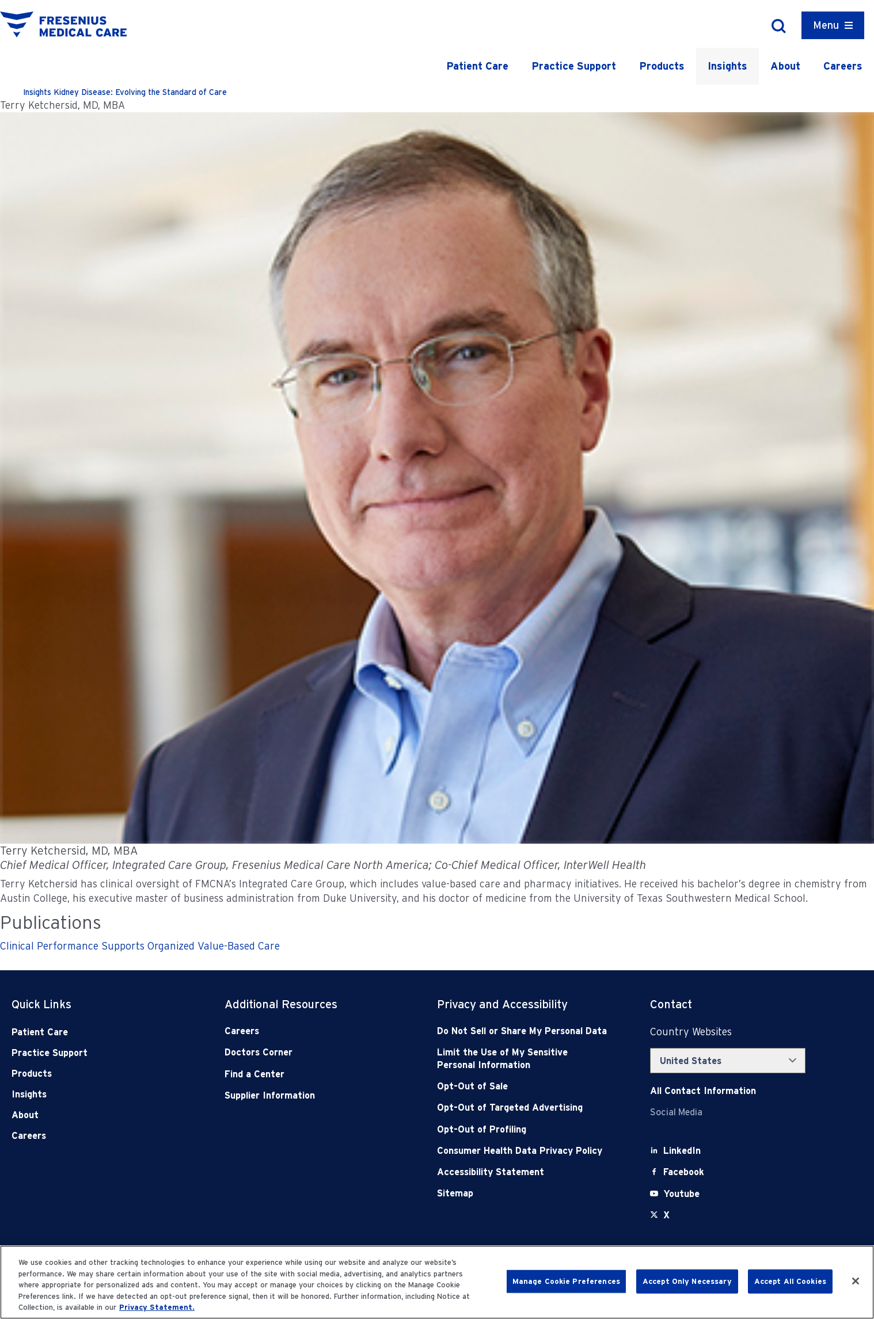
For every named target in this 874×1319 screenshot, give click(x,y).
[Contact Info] (703, 1091)
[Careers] (310, 1031)
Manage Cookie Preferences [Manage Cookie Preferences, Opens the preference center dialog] (566, 1281)
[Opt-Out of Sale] (522, 1086)
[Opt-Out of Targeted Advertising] (522, 1107)
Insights (727, 66)
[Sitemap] (522, 1193)
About (785, 66)
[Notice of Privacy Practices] (522, 1058)
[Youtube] (681, 1194)
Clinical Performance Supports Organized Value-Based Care (140, 946)
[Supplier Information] (310, 1095)
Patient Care (477, 66)
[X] (666, 1215)
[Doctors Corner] (310, 1052)
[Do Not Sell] (522, 1031)
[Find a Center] (310, 1074)
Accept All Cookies (790, 1281)
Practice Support (573, 66)
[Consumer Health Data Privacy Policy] (522, 1151)
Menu (826, 25)
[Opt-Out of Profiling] (522, 1129)
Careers (842, 66)
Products (662, 66)
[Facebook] (683, 1172)
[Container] (832, 25)
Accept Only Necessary (687, 1281)
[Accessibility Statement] (522, 1172)
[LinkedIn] (682, 1151)
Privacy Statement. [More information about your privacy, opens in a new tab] (157, 1307)
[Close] (855, 1281)
